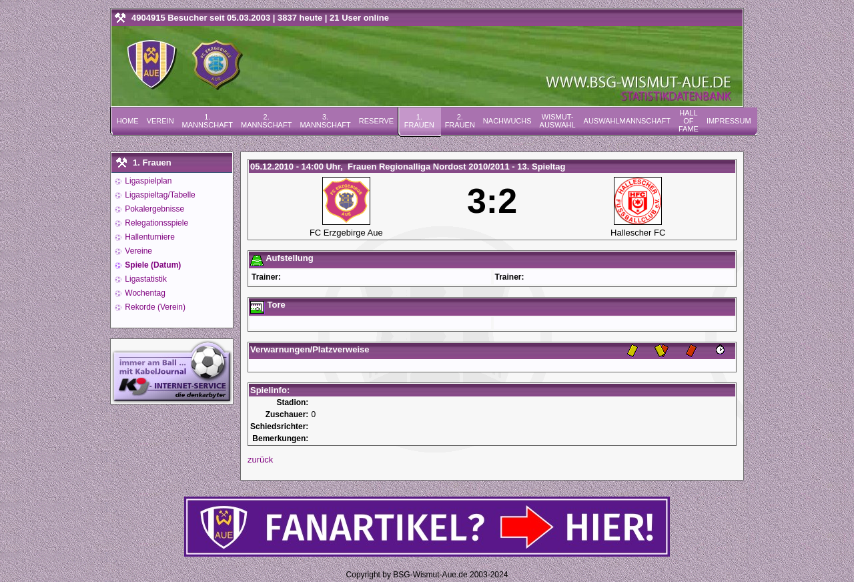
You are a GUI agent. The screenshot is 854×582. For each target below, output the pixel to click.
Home (128, 121)
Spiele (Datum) (152, 265)
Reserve (376, 121)
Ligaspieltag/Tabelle (159, 195)
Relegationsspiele (155, 223)
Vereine (137, 251)
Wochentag (144, 293)
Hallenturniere (149, 237)
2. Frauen (460, 121)
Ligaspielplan (147, 181)
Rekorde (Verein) (154, 307)
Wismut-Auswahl (558, 121)
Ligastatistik (145, 279)
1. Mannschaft (207, 121)
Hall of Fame (689, 121)
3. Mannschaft (325, 121)
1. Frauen (419, 121)
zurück (260, 460)
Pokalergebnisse (153, 209)
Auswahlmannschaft (627, 121)
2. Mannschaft (266, 121)
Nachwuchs (507, 121)
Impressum (729, 121)
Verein (160, 121)
